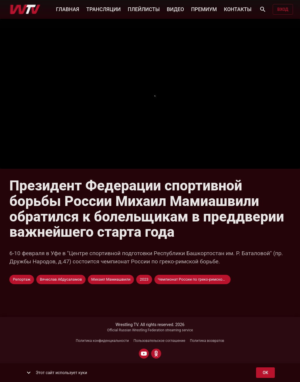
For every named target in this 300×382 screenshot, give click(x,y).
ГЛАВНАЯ (67, 9)
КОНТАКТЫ (237, 9)
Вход (283, 9)
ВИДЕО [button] (175, 9)
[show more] (29, 373)
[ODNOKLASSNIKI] (156, 354)
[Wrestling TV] (25, 9)
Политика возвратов (207, 341)
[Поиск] (263, 9)
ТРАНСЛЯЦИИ (103, 9)
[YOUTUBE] (144, 354)
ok (265, 372)
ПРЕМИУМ (204, 9)
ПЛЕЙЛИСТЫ (143, 9)
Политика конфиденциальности (102, 341)
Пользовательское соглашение (159, 341)
